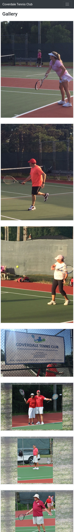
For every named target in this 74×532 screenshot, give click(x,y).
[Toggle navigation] (67, 4)
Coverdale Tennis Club (17, 4)
